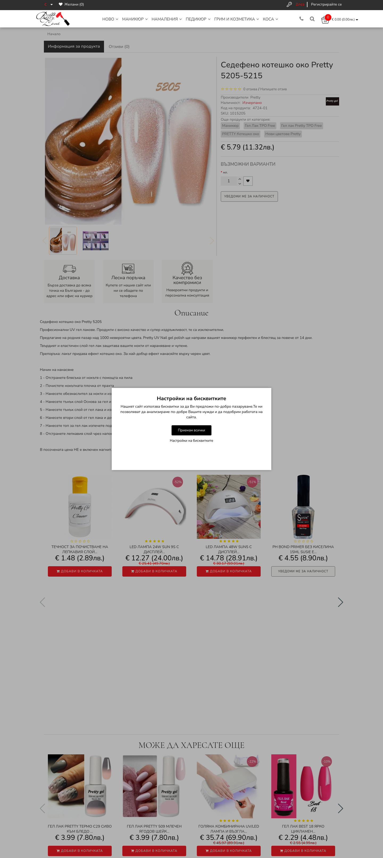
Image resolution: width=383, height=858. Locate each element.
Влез (300, 4)
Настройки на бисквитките (191, 440)
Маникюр (135, 19)
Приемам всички (191, 430)
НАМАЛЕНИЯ (167, 19)
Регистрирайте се (326, 4)
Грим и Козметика (236, 19)
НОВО (110, 19)
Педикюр (198, 19)
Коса (270, 19)
